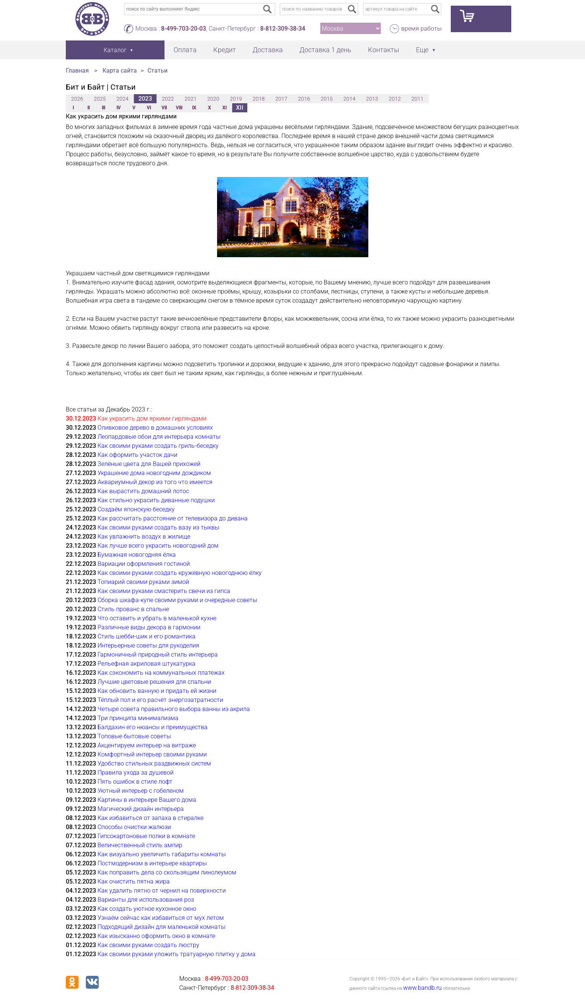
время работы (421, 28)
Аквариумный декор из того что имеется (155, 482)
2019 (236, 99)
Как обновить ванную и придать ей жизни (157, 690)
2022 (168, 99)
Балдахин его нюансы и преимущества (153, 727)
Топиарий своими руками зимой (143, 582)
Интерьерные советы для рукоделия (148, 645)
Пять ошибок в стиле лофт (135, 781)
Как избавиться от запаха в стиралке (150, 818)
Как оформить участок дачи (137, 454)
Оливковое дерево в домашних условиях (155, 427)
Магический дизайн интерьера (141, 808)
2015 (327, 99)
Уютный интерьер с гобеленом (141, 790)
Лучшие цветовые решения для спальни (154, 681)
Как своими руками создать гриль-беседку (158, 445)
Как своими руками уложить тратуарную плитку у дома (177, 954)
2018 (259, 99)
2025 (100, 99)
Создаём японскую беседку (136, 509)
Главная (77, 70)
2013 (372, 99)
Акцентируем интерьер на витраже (147, 745)
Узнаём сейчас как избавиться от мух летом (161, 917)
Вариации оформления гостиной (144, 563)
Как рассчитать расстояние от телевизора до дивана (173, 518)
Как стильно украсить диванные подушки (156, 500)
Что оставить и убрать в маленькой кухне (157, 618)
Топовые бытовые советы (134, 736)
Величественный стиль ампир (140, 845)
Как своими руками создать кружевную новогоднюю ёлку (180, 572)
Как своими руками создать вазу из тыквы (158, 527)
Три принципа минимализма (138, 718)
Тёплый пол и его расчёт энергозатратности (160, 700)
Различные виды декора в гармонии (149, 627)
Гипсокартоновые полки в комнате (146, 836)
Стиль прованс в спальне (133, 609)
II (88, 107)
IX (194, 107)
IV (118, 107)
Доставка (268, 50)
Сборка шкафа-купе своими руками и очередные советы (177, 600)
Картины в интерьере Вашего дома (147, 799)
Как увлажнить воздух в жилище (144, 536)
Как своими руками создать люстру (148, 945)
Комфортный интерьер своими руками (152, 754)
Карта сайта (119, 70)
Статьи (157, 70)
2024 (122, 99)
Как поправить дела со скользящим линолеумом (167, 872)
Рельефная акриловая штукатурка (147, 663)
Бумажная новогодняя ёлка (137, 554)
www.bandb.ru (422, 987)
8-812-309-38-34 (282, 28)
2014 (349, 99)
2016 (304, 99)
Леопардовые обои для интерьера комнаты (159, 436)
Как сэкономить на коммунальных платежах (161, 672)
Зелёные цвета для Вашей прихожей (149, 464)
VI (149, 107)
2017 (281, 99)
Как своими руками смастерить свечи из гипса (164, 591)
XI (224, 107)
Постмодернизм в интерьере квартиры (152, 863)
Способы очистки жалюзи (134, 827)
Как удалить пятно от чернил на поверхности (162, 890)
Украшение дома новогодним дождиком (154, 473)
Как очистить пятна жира (134, 881)
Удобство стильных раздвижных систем (154, 763)
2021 (191, 99)
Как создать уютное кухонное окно (147, 908)
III (103, 107)
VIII (179, 107)
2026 (77, 99)
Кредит (224, 50)
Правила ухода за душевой (136, 772)
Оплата (185, 50)
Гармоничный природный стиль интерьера (158, 654)
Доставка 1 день (325, 50)
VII (164, 107)
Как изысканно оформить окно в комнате (156, 936)
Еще (422, 50)
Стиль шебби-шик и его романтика (147, 636)
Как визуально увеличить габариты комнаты (162, 854)
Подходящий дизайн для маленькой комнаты (161, 926)
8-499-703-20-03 (183, 28)
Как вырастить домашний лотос (143, 491)
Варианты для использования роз (146, 899)
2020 (213, 99)
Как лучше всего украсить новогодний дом (158, 545)
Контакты (383, 50)
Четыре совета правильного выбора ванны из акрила (174, 709)
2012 (395, 99)
